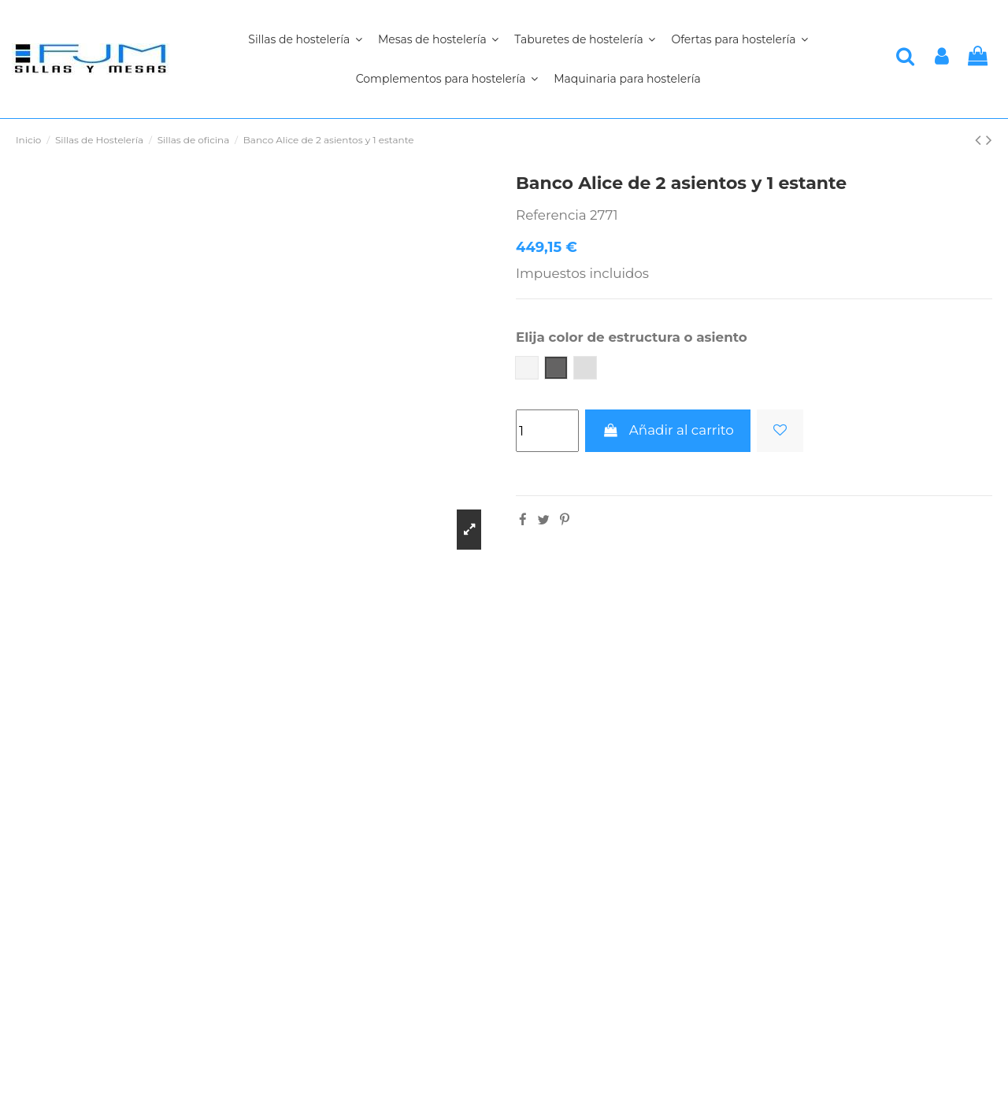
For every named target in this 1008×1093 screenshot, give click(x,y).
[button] (447, 78)
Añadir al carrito (667, 430)
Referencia (551, 215)
